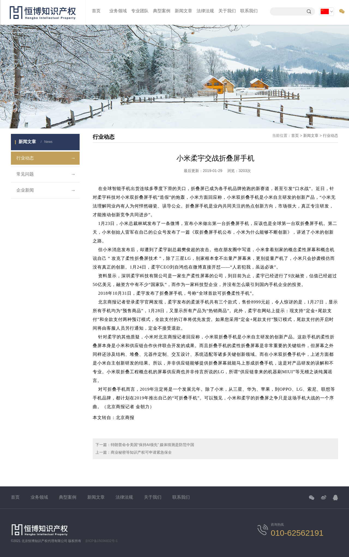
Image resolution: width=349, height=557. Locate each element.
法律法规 (205, 10)
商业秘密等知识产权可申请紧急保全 (141, 452)
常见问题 (46, 174)
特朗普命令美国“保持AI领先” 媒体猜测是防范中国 (152, 444)
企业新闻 (46, 190)
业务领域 (118, 10)
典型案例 (161, 10)
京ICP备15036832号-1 (101, 541)
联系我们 (249, 10)
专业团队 (140, 10)
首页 (96, 10)
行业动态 (46, 158)
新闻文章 (183, 10)
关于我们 (227, 10)
